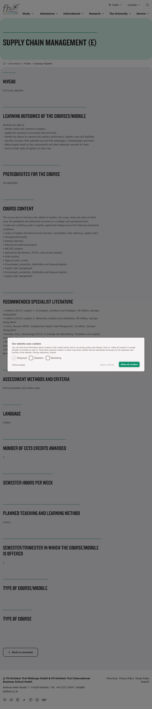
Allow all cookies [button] (129, 364)
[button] (19, 365)
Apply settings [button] (107, 365)
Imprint (53, 352)
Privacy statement (40, 352)
